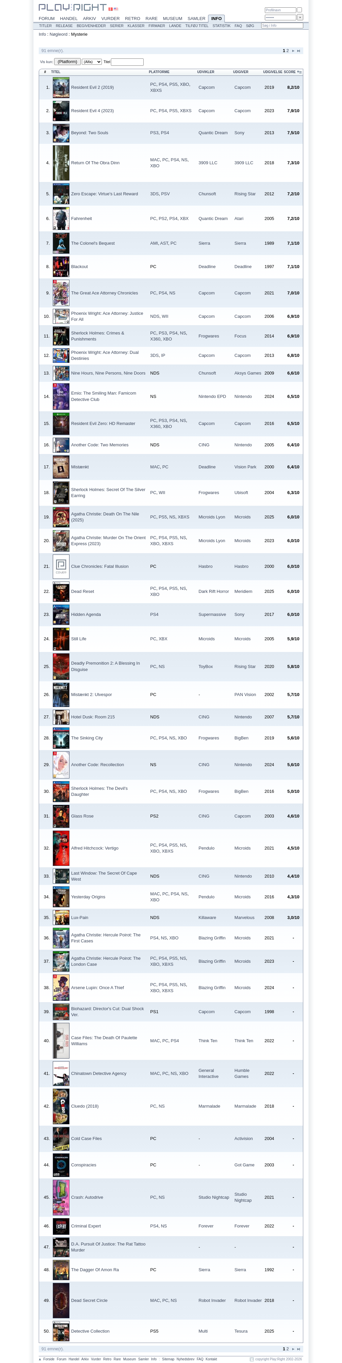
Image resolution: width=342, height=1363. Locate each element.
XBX (184, 218)
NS (184, 159)
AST (164, 243)
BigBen (241, 737)
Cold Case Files (86, 1138)
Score (290, 72)
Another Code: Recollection (97, 764)
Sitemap (168, 1359)
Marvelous (244, 917)
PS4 (163, 84)
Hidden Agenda (86, 614)
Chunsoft (207, 193)
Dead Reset (82, 591)
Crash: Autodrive (87, 1197)
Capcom (207, 87)
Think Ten (208, 1040)
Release (64, 26)
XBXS (156, 90)
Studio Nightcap (214, 1197)
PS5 (173, 84)
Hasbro (206, 566)
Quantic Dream (213, 132)
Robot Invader (212, 1300)
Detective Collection (90, 1331)
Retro (132, 18)
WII (165, 316)
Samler (196, 18)
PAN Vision (245, 694)
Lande (175, 26)
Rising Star (245, 193)
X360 (155, 339)
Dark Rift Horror (214, 591)
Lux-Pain (79, 917)
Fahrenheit (81, 218)
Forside (48, 1359)
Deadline (207, 266)
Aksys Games (247, 373)
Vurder (110, 18)
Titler (45, 26)
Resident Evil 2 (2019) (92, 87)
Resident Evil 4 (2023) (92, 110)
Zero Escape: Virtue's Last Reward (104, 193)
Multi (203, 1331)
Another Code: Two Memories (100, 444)
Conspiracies (83, 1164)
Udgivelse (273, 72)
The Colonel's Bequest (93, 243)
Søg (250, 26)
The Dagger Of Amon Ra (95, 1269)
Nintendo (243, 396)
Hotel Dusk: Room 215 (93, 716)
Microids (242, 516)
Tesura (240, 1331)
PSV (165, 193)
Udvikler (205, 72)
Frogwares (209, 335)
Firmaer (157, 26)
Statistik (221, 26)
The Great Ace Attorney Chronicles (104, 292)
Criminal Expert (86, 1225)
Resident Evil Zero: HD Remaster (103, 423)
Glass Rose (82, 816)
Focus (240, 335)
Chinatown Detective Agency (98, 1073)
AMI (154, 243)
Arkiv (89, 18)
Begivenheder (91, 26)
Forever (206, 1225)
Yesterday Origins (88, 896)
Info (216, 19)
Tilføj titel (196, 26)
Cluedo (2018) (85, 1106)
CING (204, 444)
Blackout (79, 266)
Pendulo (207, 848)
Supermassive (212, 614)
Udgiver (240, 72)
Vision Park (245, 466)
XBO (184, 84)
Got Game (244, 1164)
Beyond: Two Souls (89, 132)
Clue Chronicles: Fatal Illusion (100, 566)
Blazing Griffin (212, 937)
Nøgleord (58, 34)
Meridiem (243, 591)
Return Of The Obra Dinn (95, 162)
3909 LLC (208, 162)
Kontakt (211, 1359)
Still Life (79, 638)
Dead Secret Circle (89, 1300)
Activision (243, 1138)
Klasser (136, 26)
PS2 (163, 218)
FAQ (238, 26)
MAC (155, 159)
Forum (47, 18)
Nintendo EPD (212, 396)
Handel (69, 18)
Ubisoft (241, 492)
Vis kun (46, 62)
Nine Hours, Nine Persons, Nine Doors (108, 373)
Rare (152, 18)
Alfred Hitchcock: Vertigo (95, 848)
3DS (154, 193)
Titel (107, 62)
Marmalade (209, 1106)
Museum (172, 18)
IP (163, 355)
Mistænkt (80, 466)
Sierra (204, 243)
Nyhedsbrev (185, 1359)
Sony (239, 132)
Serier (117, 26)
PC (153, 84)
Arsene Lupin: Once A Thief (97, 987)
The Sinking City (87, 737)
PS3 (154, 132)
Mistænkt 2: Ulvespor (91, 694)
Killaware (207, 917)
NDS (154, 316)
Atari (238, 218)
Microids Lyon (212, 516)
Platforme (159, 72)
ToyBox (206, 666)
